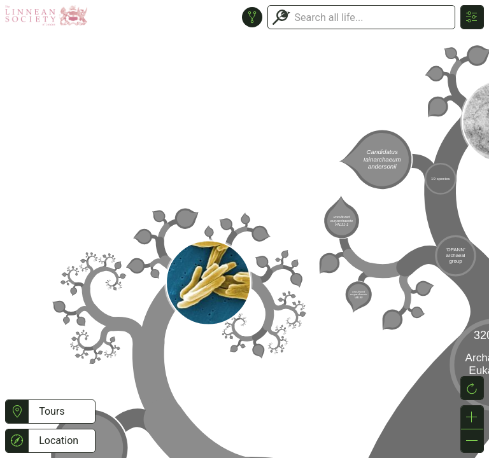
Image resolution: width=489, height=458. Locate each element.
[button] (17, 411)
